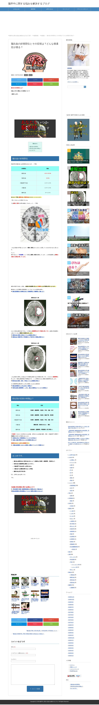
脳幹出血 (72, 577)
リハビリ (70, 483)
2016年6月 (71, 627)
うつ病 (71, 511)
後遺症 (25, 75)
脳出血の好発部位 (33, 146)
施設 (71, 501)
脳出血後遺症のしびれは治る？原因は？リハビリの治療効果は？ (83, 348)
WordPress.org (73, 671)
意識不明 (72, 529)
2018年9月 (71, 602)
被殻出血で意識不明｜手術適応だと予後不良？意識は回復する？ (28, 337)
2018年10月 (71, 599)
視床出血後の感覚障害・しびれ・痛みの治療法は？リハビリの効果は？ (30, 388)
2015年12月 (71, 638)
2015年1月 (71, 655)
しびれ (71, 513)
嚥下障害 (72, 524)
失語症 (73, 549)
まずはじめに (16, 9)
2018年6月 (71, 609)
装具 (71, 490)
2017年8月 (71, 612)
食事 (71, 495)
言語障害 (72, 536)
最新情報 (33, 9)
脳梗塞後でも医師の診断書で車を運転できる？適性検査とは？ (83, 364)
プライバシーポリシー (82, 9)
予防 (69, 493)
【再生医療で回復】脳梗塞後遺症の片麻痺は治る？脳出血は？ (27, 489)
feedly (51, 84)
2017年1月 (71, 622)
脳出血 (30, 75)
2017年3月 (71, 617)
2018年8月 (71, 604)
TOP (20, 35)
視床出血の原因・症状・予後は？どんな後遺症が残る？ (26, 381)
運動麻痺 (72, 544)
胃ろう (71, 569)
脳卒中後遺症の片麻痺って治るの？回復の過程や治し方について (83, 340)
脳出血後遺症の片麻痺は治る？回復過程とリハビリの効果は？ (83, 413)
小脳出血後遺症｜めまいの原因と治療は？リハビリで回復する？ (28, 445)
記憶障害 (72, 539)
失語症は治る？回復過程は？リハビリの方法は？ (24, 438)
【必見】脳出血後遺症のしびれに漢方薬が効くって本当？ (83, 388)
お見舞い (72, 460)
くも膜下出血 (71, 455)
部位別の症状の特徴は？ (35, 148)
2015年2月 (71, 653)
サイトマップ (66, 9)
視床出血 (72, 582)
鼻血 (71, 480)
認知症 (71, 541)
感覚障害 (72, 531)
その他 (70, 457)
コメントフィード (74, 669)
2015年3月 (71, 650)
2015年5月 (71, 645)
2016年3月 (71, 632)
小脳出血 (72, 575)
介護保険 (70, 498)
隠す (36, 144)
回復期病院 (73, 485)
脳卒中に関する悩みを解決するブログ (29, 3)
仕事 (71, 465)
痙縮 (71, 534)
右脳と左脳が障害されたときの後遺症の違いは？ (24, 440)
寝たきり (72, 526)
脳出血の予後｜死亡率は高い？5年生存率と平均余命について (42, 631)
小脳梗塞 (72, 587)
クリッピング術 (76, 564)
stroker (69, 68)
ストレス (72, 462)
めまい (71, 518)
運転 (71, 478)
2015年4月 (71, 648)
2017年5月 (71, 615)
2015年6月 (71, 643)
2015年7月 (71, 640)
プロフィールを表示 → (73, 82)
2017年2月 (71, 620)
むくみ (71, 516)
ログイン (72, 665)
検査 (69, 552)
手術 (71, 562)
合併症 (70, 503)
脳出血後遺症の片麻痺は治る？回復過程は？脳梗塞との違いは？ (28, 291)
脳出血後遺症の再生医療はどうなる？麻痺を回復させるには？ (27, 491)
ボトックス (73, 557)
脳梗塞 (70, 585)
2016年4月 (71, 630)
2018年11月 (71, 597)
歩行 (71, 488)
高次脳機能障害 (74, 547)
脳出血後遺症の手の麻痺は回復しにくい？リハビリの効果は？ (83, 372)
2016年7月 (71, 625)
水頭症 (71, 506)
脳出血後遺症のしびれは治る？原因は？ (22, 386)
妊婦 (71, 467)
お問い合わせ (49, 9)
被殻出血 (72, 580)
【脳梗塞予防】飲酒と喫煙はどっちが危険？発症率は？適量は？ (83, 380)
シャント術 (74, 567)
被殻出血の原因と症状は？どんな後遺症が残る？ (24, 335)
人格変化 (72, 521)
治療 (69, 554)
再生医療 (72, 559)
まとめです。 (32, 150)
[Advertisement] (49, 23)
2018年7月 (71, 607)
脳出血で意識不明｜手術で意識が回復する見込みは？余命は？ (28, 634)
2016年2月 (71, 635)
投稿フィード (73, 667)
